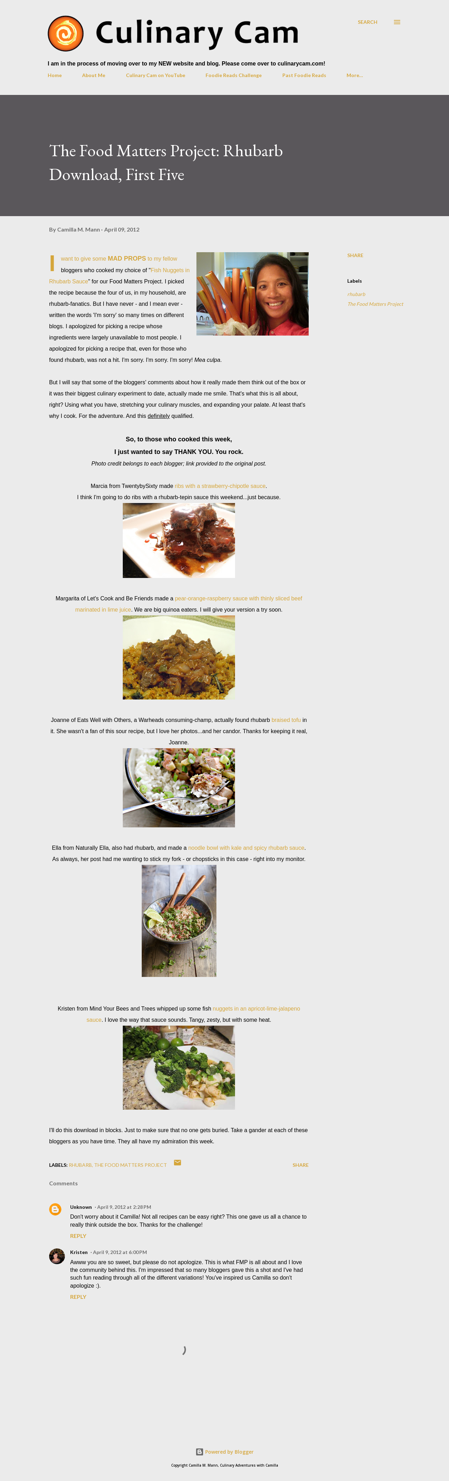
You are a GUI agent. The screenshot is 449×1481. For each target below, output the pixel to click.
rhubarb (356, 294)
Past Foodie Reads (304, 75)
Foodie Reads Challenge (234, 75)
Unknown (81, 1207)
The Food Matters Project (375, 304)
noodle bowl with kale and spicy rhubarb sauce (246, 848)
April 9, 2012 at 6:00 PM (120, 1252)
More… (355, 75)
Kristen (79, 1252)
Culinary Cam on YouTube (155, 75)
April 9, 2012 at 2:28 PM (124, 1207)
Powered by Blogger (224, 1451)
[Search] (367, 21)
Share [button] (355, 255)
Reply (78, 1235)
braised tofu (286, 720)
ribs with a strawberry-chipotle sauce (220, 486)
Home (55, 75)
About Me (93, 75)
